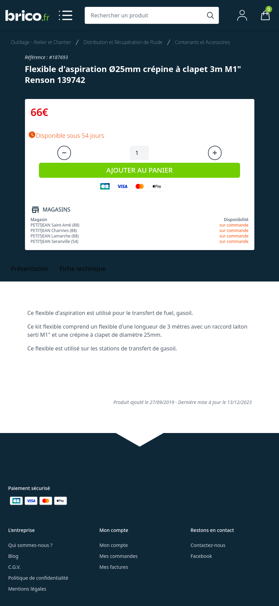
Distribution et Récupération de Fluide (123, 42)
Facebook (201, 556)
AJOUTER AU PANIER (139, 170)
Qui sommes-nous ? (30, 545)
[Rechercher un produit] (145, 15)
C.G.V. (14, 567)
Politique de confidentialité (38, 578)
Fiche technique (82, 268)
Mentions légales (27, 589)
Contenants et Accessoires (202, 42)
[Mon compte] (242, 15)
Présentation (29, 268)
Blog (13, 556)
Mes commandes (118, 556)
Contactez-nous (208, 545)
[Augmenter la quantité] (215, 153)
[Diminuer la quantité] (64, 153)
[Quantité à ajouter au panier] (139, 153)
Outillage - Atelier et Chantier (41, 42)
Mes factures (113, 567)
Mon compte (113, 545)
